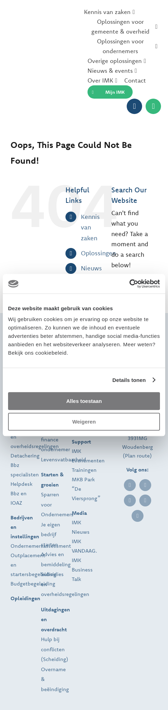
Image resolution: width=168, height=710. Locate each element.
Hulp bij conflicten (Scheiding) (54, 649)
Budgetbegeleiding (32, 583)
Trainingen (84, 470)
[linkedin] (130, 485)
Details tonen (129, 380)
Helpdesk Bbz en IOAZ (21, 493)
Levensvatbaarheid (63, 459)
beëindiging (55, 689)
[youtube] (138, 516)
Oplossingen (98, 253)
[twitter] (130, 500)
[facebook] (145, 485)
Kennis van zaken (90, 227)
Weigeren (84, 422)
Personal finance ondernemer (55, 439)
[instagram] (145, 500)
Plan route (137, 455)
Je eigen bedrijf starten (50, 534)
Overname (53, 669)
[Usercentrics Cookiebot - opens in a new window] (129, 283)
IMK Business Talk (82, 569)
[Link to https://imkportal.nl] (134, 106)
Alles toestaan (84, 401)
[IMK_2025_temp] (45, 51)
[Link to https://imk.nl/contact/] (153, 106)
